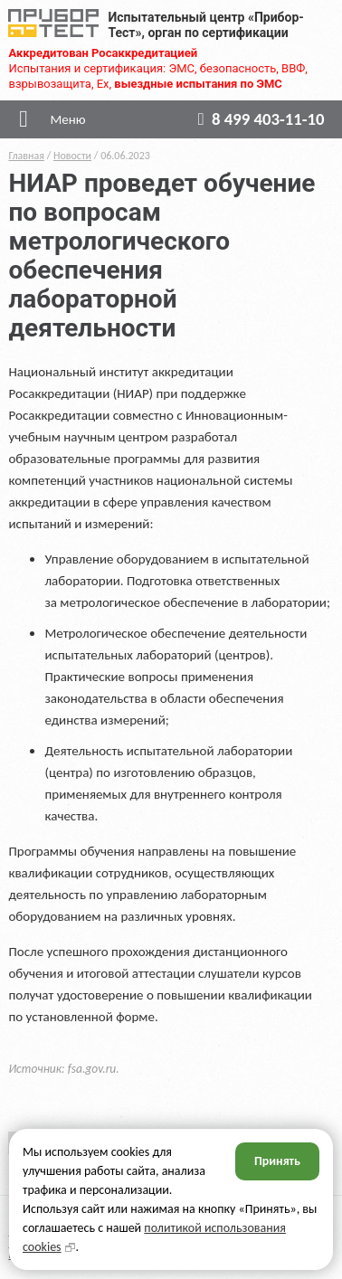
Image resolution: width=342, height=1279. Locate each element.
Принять (277, 1161)
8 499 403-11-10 (257, 119)
